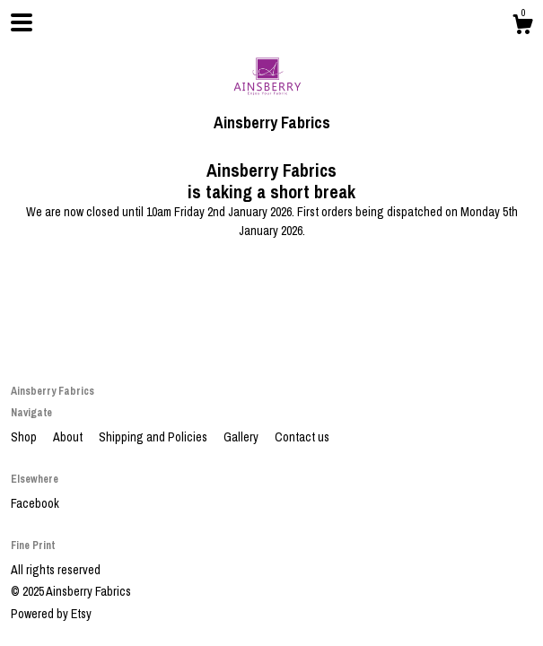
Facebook (35, 503)
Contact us (302, 437)
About (69, 437)
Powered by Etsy (51, 614)
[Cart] (522, 26)
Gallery (242, 437)
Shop (25, 437)
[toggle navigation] (21, 22)
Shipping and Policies (154, 437)
